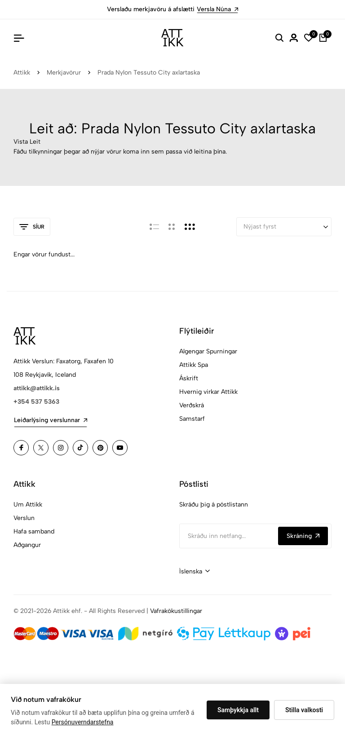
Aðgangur (27, 545)
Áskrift (188, 378)
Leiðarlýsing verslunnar (50, 420)
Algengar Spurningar (208, 351)
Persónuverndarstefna (83, 722)
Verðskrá (191, 405)
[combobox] (194, 571)
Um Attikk (27, 504)
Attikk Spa (193, 365)
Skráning (303, 536)
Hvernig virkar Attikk (208, 392)
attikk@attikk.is (36, 388)
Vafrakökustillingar (176, 611)
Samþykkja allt (238, 710)
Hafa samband (33, 531)
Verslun (24, 518)
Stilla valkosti (304, 710)
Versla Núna (217, 9)
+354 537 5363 (36, 401)
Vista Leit (26, 141)
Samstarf (192, 419)
